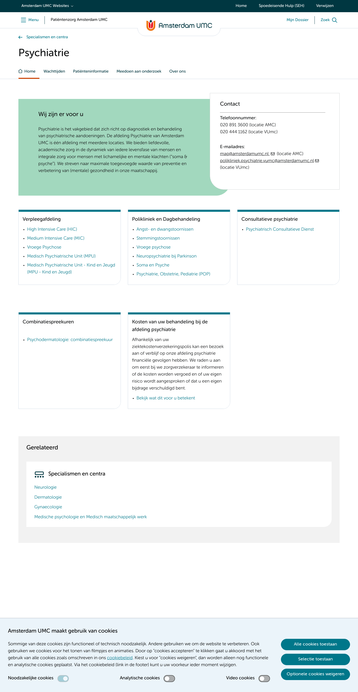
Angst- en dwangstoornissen (164, 229)
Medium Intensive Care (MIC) (55, 238)
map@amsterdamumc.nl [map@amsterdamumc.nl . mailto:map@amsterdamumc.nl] (245, 154)
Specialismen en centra (47, 37)
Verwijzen (325, 6)
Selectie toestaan (315, 659)
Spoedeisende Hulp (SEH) (281, 6)
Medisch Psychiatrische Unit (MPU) (61, 256)
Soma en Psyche (152, 265)
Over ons (177, 72)
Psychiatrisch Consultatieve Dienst (280, 229)
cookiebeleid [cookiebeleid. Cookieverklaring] (120, 658)
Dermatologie (48, 497)
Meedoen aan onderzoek (139, 72)
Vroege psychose (153, 247)
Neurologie (45, 487)
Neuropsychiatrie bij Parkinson (166, 256)
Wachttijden (54, 72)
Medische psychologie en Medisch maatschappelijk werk (90, 517)
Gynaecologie (48, 507)
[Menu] (28, 20)
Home (241, 6)
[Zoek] (330, 20)
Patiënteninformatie (91, 72)
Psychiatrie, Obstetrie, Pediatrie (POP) (173, 274)
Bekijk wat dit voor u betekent (165, 398)
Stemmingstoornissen (158, 238)
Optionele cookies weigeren (315, 674)
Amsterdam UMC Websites (45, 6)
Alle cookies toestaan (315, 644)
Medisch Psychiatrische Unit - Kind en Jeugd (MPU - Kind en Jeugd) (71, 269)
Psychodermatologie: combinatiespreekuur (70, 340)
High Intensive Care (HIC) (52, 229)
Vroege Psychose (44, 247)
